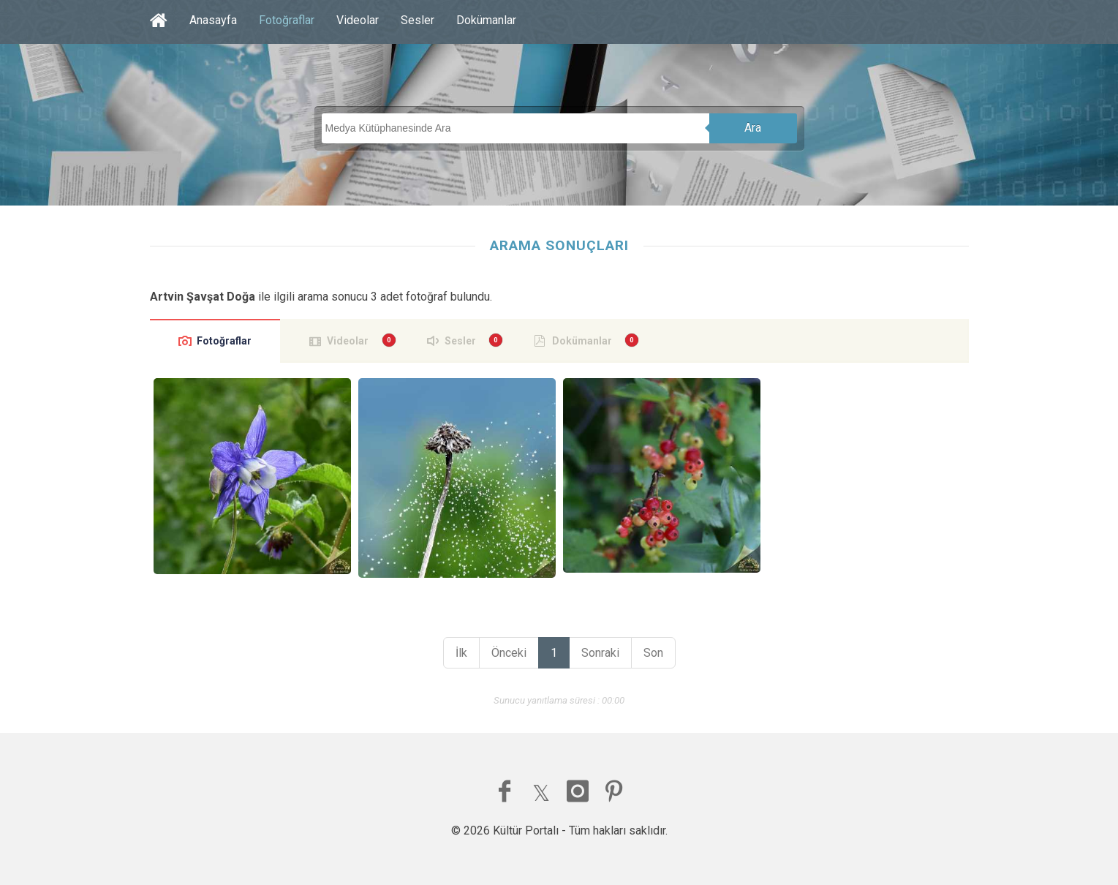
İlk (461, 653)
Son (653, 653)
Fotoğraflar (286, 20)
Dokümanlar (486, 20)
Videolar (357, 20)
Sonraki (600, 653)
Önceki (508, 653)
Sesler (417, 20)
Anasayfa (213, 20)
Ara (752, 128)
